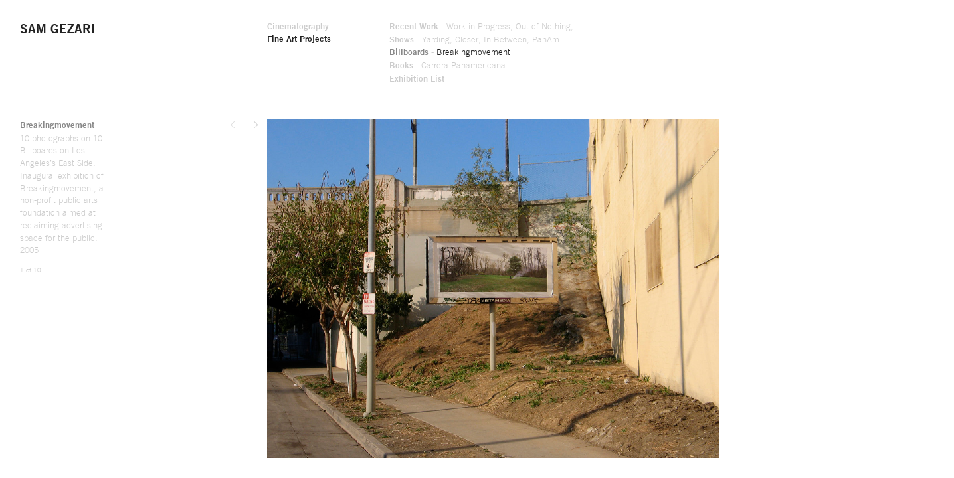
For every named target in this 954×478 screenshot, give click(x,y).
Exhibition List (604, 80)
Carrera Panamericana (652, 67)
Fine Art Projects (478, 40)
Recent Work (601, 27)
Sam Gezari (59, 30)
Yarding (624, 40)
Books (587, 67)
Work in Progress (668, 27)
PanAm (738, 40)
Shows (588, 40)
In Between (695, 40)
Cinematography (477, 27)
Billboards (596, 54)
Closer (656, 40)
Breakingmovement (662, 54)
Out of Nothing (736, 27)
